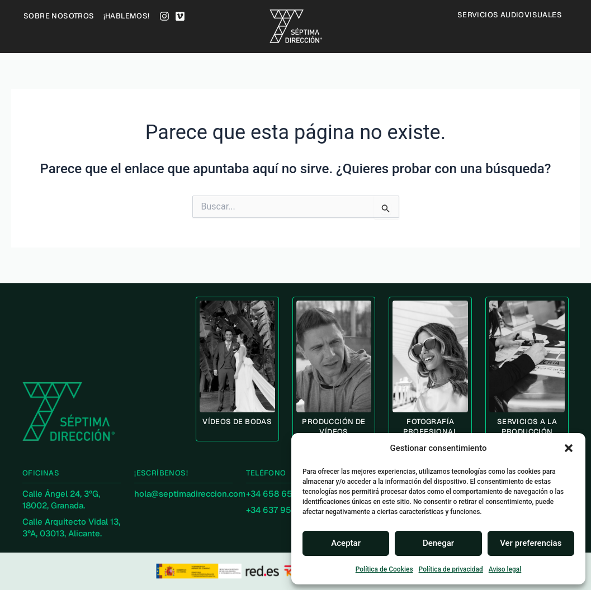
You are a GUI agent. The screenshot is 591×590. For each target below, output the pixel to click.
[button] (568, 448)
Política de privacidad (451, 569)
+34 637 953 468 (280, 510)
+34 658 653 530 (281, 493)
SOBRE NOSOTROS (58, 16)
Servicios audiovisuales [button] (512, 15)
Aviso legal (505, 569)
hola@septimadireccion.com (189, 493)
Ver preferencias (530, 543)
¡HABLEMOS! (126, 16)
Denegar (438, 543)
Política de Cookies (384, 569)
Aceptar (346, 543)
